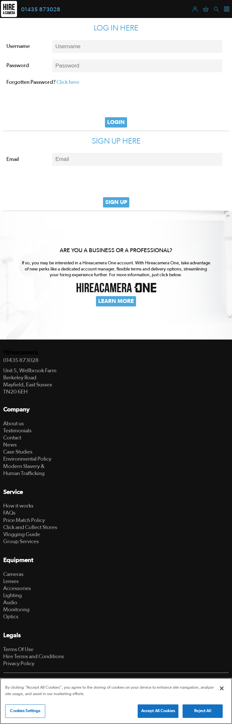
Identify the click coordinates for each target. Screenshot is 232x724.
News (10, 444)
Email (12, 159)
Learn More (116, 301)
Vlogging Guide (21, 534)
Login (116, 122)
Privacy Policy (18, 663)
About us (13, 423)
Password (17, 65)
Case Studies (17, 452)
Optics (10, 616)
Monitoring (16, 609)
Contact (12, 437)
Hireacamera (20, 352)
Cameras (13, 574)
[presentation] (116, 101)
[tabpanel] (116, 275)
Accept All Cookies (158, 711)
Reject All (202, 711)
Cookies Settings (25, 711)
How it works (18, 505)
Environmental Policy (27, 459)
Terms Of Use (18, 649)
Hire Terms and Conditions (33, 656)
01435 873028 (40, 10)
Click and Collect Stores (30, 527)
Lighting (12, 595)
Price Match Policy (24, 520)
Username (18, 46)
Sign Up (116, 202)
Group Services (21, 541)
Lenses (11, 581)
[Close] (222, 688)
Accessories (17, 588)
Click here (67, 82)
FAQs (9, 513)
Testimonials (17, 430)
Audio (10, 602)
